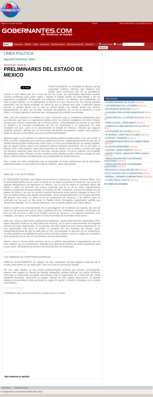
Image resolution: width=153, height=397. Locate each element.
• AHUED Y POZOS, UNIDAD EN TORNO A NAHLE (127, 154)
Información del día (75, 44)
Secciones (18, 44)
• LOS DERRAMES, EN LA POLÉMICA (126, 106)
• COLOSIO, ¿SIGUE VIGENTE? (123, 150)
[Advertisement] (140, 12)
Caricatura (44, 44)
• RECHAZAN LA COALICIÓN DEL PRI (126, 170)
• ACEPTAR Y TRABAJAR (120, 138)
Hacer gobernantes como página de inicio (136, 23)
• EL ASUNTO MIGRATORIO (121, 147)
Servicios (89, 44)
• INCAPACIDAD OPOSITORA (122, 109)
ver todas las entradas (116, 183)
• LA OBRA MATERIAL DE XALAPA (124, 102)
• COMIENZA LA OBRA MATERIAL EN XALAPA (127, 127)
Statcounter (103, 23)
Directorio (6, 388)
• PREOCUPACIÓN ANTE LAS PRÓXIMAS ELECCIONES (123, 160)
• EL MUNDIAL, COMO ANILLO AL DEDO (127, 135)
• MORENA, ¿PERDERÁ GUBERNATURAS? (128, 177)
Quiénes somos (58, 44)
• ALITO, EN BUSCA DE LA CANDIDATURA (128, 173)
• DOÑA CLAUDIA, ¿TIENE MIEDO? (125, 123)
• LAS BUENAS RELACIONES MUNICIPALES (128, 113)
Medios (28, 44)
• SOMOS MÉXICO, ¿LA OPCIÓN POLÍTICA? (128, 119)
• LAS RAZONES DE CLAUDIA (122, 131)
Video (35, 44)
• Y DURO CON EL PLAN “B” (121, 180)
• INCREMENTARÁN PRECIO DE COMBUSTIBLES (127, 142)
